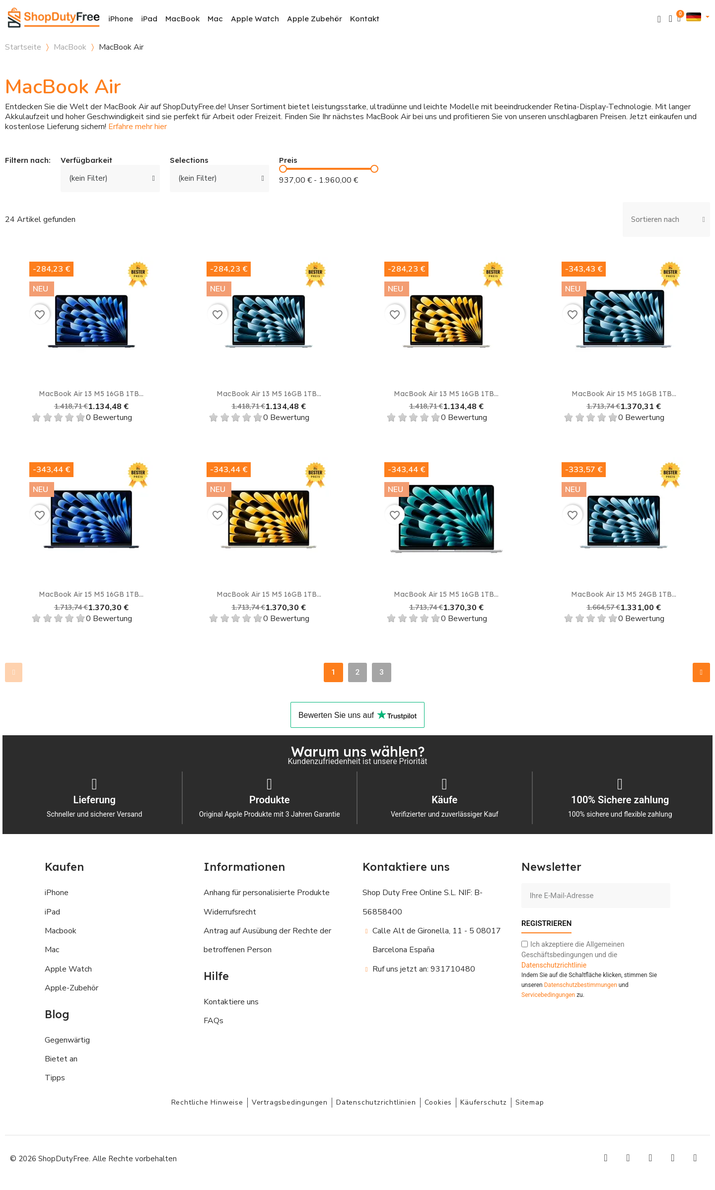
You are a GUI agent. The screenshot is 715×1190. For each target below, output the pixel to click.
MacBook (182, 18)
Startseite (23, 47)
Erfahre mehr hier (137, 126)
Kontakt (364, 18)
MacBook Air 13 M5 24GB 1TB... (623, 594)
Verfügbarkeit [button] (86, 160)
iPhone (120, 18)
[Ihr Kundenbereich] (670, 18)
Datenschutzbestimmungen (580, 984)
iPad (149, 18)
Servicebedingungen (548, 994)
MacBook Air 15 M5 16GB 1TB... (624, 393)
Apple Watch (255, 18)
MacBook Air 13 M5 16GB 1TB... (91, 393)
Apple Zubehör (314, 18)
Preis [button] (288, 160)
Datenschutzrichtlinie (553, 965)
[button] (659, 19)
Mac (215, 18)
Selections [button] (189, 160)
